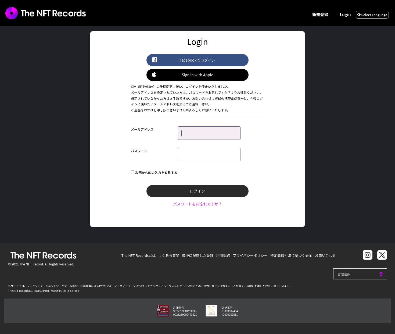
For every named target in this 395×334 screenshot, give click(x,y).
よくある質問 (168, 255)
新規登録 (320, 14)
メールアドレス (142, 129)
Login (345, 14)
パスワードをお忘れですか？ (197, 204)
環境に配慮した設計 (197, 255)
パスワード (139, 150)
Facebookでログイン (183, 60)
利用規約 (223, 255)
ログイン (197, 191)
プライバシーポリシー (250, 255)
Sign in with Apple (182, 74)
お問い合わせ (325, 255)
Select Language (372, 14)
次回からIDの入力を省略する (156, 172)
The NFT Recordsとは (138, 255)
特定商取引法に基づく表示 (291, 255)
